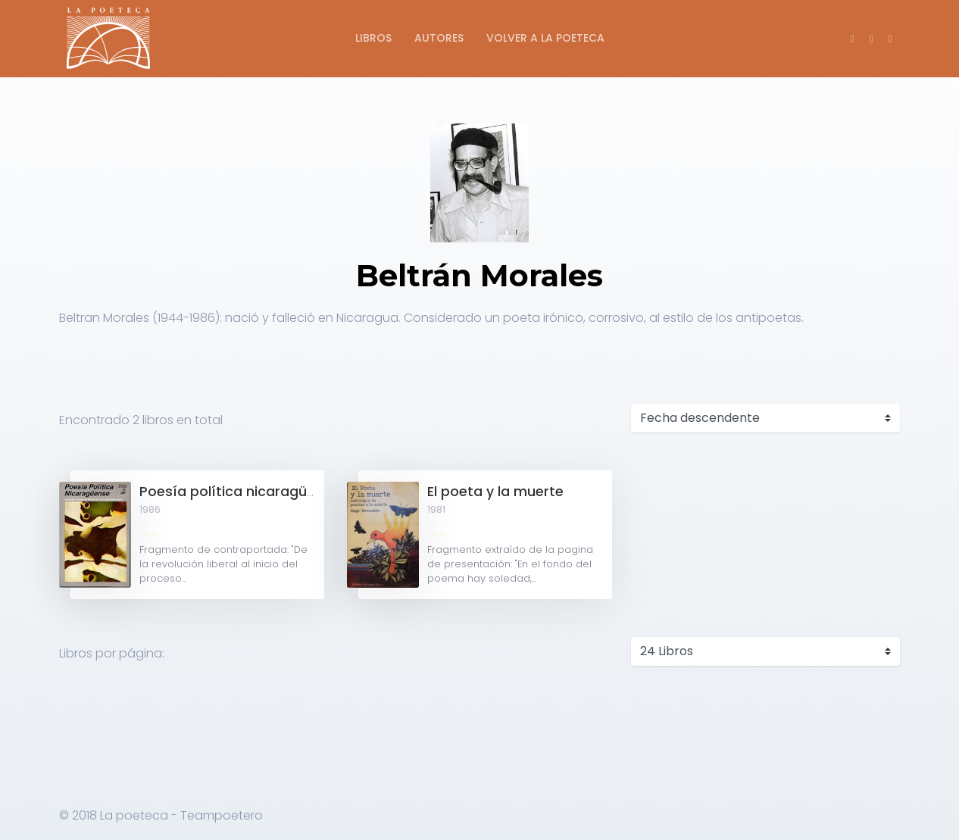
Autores (439, 37)
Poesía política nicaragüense (239, 491)
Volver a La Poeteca (545, 37)
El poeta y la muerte (495, 491)
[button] (890, 38)
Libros (373, 37)
